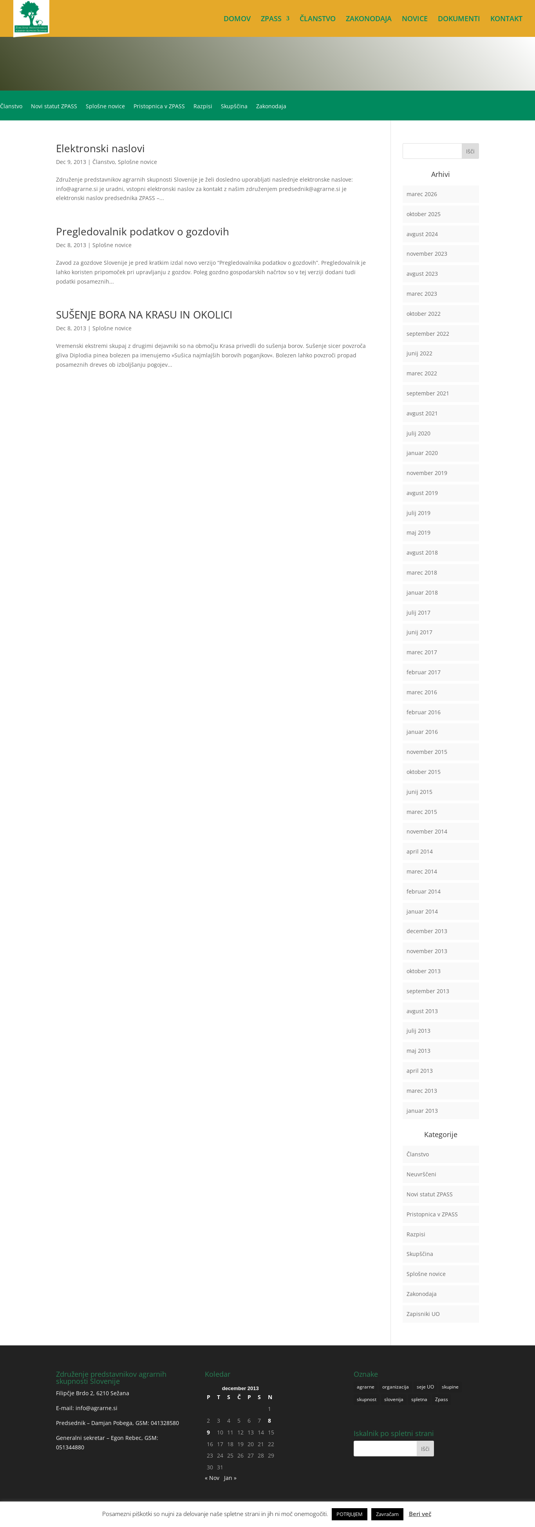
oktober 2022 (424, 313)
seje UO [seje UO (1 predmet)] (425, 1386)
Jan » (230, 1477)
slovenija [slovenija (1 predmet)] (393, 1399)
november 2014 (427, 831)
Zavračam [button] (387, 1514)
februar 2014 (424, 891)
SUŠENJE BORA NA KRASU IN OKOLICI (144, 315)
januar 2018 (422, 592)
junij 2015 (419, 791)
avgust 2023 (422, 273)
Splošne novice (105, 107)
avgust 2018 (422, 552)
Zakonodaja (271, 107)
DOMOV (237, 19)
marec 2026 (422, 194)
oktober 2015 (424, 771)
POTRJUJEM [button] (349, 1514)
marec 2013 (422, 1090)
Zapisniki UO (423, 1314)
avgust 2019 (422, 493)
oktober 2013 (424, 971)
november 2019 (427, 473)
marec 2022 (422, 373)
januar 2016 (422, 731)
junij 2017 (419, 632)
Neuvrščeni (421, 1174)
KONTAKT (506, 19)
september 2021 (428, 393)
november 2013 (427, 951)
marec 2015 (422, 811)
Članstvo (11, 107)
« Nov (212, 1477)
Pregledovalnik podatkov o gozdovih (142, 231)
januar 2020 (422, 453)
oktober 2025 (424, 214)
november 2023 (427, 253)
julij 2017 (418, 612)
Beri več (420, 1514)
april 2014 (420, 851)
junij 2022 (419, 353)
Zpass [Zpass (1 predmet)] (441, 1399)
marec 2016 (422, 692)
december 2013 (427, 931)
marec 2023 (422, 293)
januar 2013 (422, 1110)
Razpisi (202, 107)
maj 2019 (418, 532)
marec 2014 (422, 871)
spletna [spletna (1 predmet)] (419, 1399)
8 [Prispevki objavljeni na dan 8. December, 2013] (269, 1420)
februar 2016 (424, 712)
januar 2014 (422, 911)
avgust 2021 (422, 413)
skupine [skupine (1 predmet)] (450, 1386)
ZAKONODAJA (369, 19)
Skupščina (234, 107)
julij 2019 (418, 513)
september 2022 (428, 333)
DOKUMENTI (459, 19)
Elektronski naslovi (100, 148)
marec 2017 (422, 652)
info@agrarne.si (96, 1408)
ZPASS (271, 19)
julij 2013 (418, 1030)
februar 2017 (424, 672)
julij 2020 (418, 433)
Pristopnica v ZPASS (159, 107)
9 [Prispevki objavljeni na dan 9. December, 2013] (208, 1432)
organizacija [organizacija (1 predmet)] (395, 1386)
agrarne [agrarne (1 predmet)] (365, 1386)
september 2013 (428, 991)
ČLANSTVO (318, 19)
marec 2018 (422, 572)
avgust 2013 (422, 1011)
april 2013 (420, 1070)
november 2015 (427, 751)
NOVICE (415, 19)
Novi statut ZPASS (54, 107)
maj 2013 (418, 1050)
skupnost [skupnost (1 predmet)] (366, 1399)
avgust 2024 (422, 234)
